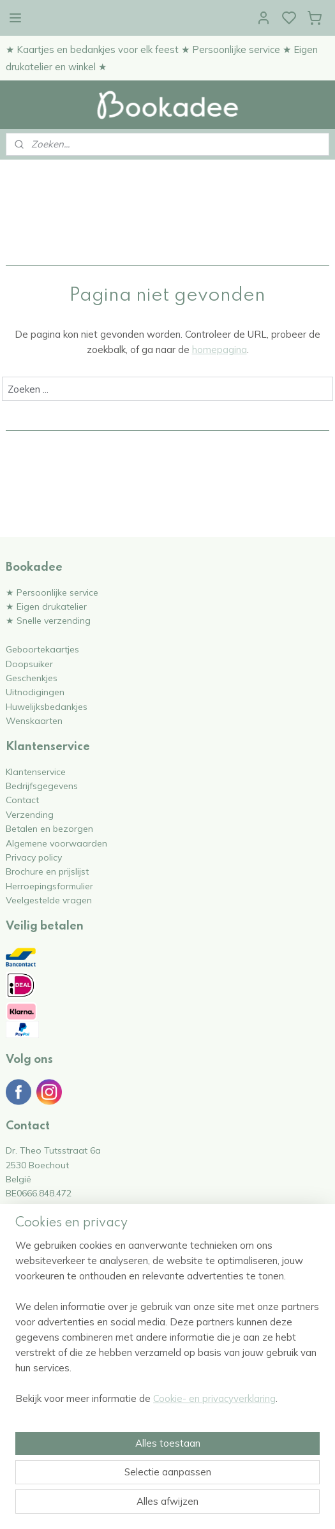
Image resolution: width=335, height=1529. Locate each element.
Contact (22, 799)
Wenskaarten (34, 720)
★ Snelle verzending (48, 620)
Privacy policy (34, 857)
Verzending (30, 814)
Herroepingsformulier (49, 885)
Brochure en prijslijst (47, 871)
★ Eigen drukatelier (46, 606)
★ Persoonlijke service (52, 592)
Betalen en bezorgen (49, 828)
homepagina (219, 350)
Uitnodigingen (35, 691)
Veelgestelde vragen (49, 899)
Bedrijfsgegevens (42, 785)
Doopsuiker (29, 663)
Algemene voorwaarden (56, 843)
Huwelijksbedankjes (46, 706)
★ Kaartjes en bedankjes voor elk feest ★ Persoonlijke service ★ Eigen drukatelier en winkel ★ (162, 58)
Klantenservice (36, 771)
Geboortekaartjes (42, 649)
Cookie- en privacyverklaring (214, 1398)
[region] (167, 1327)
